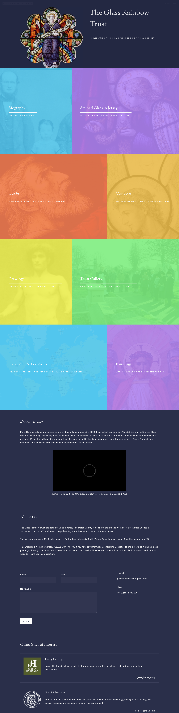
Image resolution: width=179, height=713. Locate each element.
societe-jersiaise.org (145, 711)
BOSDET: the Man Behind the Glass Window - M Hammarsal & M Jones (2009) (89, 494)
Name (23, 574)
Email (64, 574)
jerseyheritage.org (146, 677)
